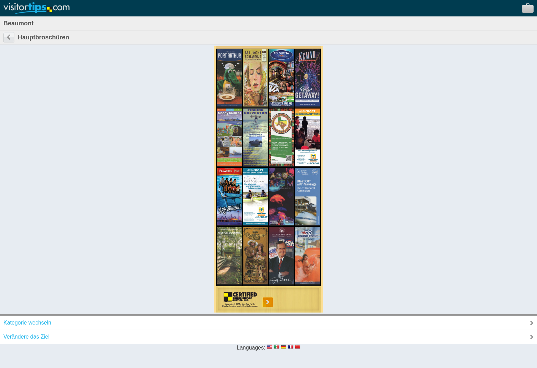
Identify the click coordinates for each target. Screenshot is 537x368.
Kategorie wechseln (27, 323)
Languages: (251, 348)
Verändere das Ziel (26, 337)
